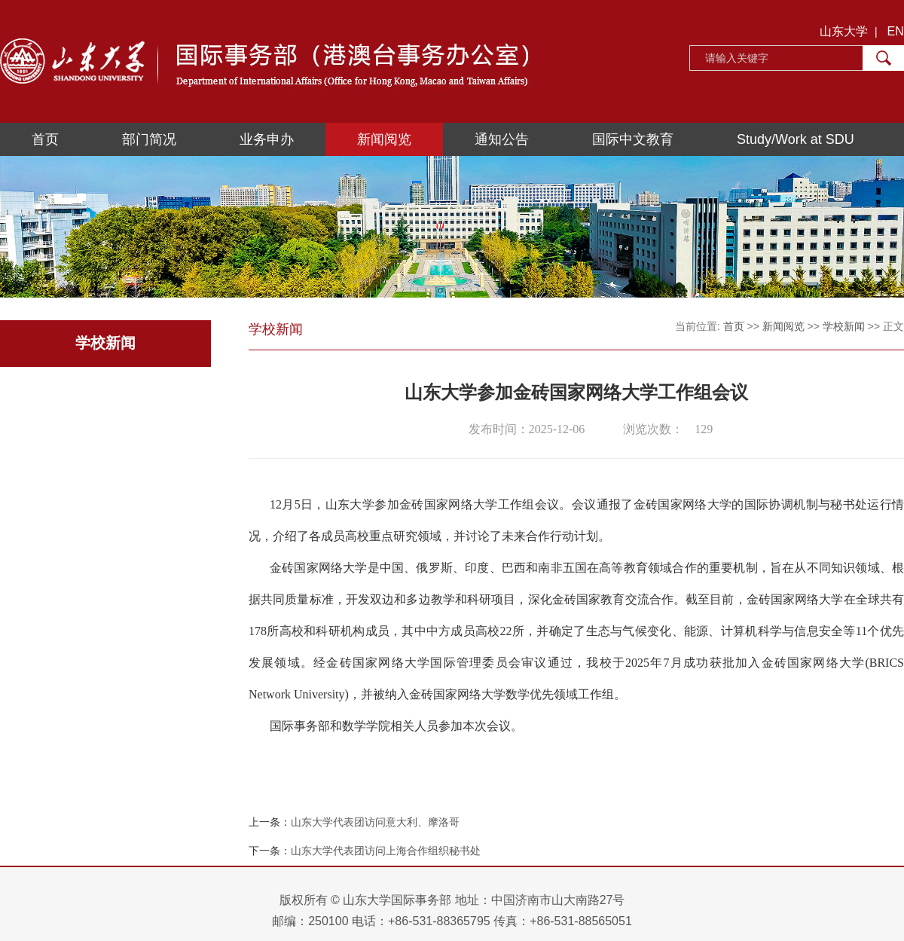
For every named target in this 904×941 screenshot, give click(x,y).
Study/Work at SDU (795, 139)
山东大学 (844, 31)
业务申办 (267, 139)
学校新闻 (844, 326)
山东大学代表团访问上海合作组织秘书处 (386, 851)
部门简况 (149, 139)
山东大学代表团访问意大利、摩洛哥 (375, 822)
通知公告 (502, 139)
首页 (45, 139)
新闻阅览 (384, 139)
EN (895, 31)
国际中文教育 (632, 139)
